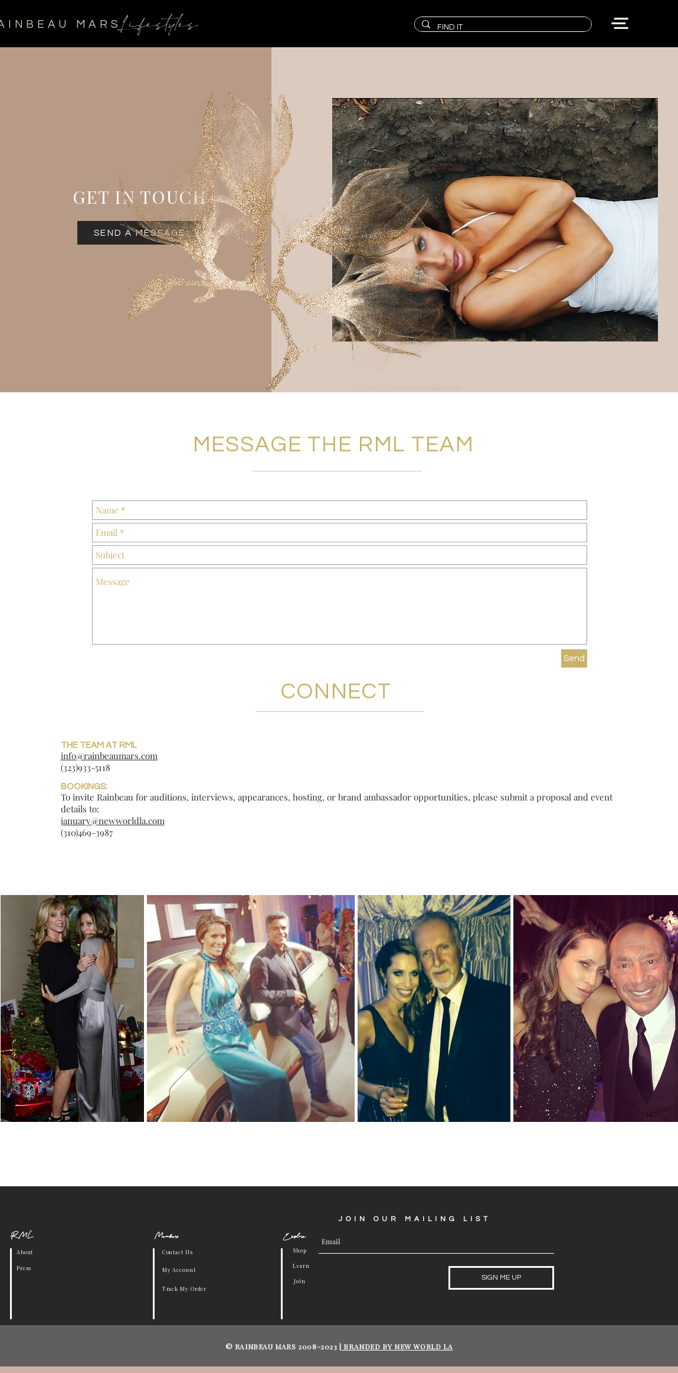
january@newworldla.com (113, 821)
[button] (619, 23)
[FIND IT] (501, 27)
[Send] (574, 658)
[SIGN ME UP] (501, 1278)
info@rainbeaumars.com (109, 756)
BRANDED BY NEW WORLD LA (397, 1346)
